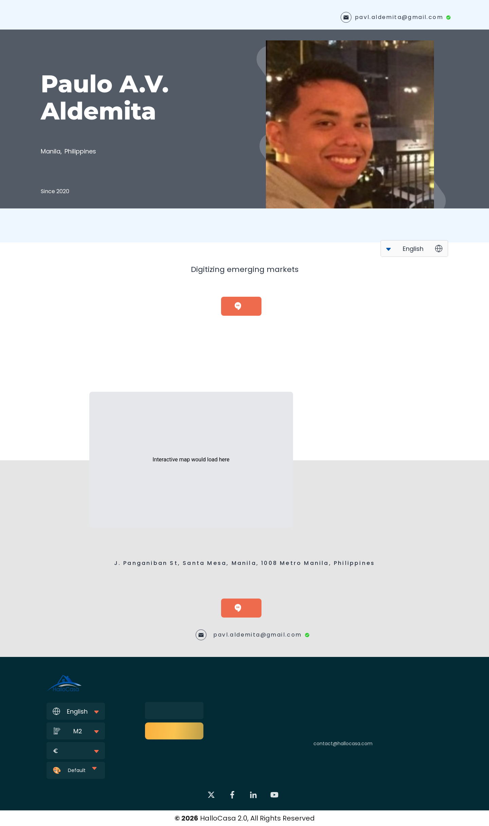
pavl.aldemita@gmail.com (399, 17)
